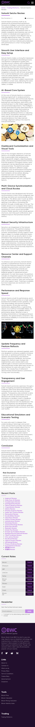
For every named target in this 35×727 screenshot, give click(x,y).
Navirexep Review (11, 523)
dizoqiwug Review (11, 542)
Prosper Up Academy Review (15, 532)
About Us (4, 663)
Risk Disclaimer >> (6, 18)
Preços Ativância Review (13, 544)
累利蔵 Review (10, 547)
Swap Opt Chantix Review (14, 512)
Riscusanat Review (11, 514)
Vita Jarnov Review (11, 537)
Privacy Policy (5, 671)
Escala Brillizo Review (12, 516)
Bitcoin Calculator (6, 698)
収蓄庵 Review (10, 549)
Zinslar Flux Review (11, 530)
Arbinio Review (10, 509)
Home (3, 8)
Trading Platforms (13, 8)
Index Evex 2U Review (12, 500)
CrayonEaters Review (12, 507)
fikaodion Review (11, 528)
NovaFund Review (11, 539)
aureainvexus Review (12, 521)
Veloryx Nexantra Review (13, 505)
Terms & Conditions (7, 673)
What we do (5, 668)
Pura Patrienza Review (12, 546)
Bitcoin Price (5, 695)
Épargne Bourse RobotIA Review (16, 533)
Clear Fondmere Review (13, 535)
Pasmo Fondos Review (13, 519)
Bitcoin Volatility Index (8, 703)
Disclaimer (4, 681)
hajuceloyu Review (11, 518)
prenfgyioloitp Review (12, 503)
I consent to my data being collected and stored (15, 615)
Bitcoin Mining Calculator (9, 700)
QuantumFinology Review (14, 525)
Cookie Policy (5, 676)
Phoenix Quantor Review (13, 511)
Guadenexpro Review (12, 502)
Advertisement (6, 679)
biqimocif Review (11, 498)
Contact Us (4, 665)
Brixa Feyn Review (11, 526)
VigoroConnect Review (13, 540)
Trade (29, 562)
